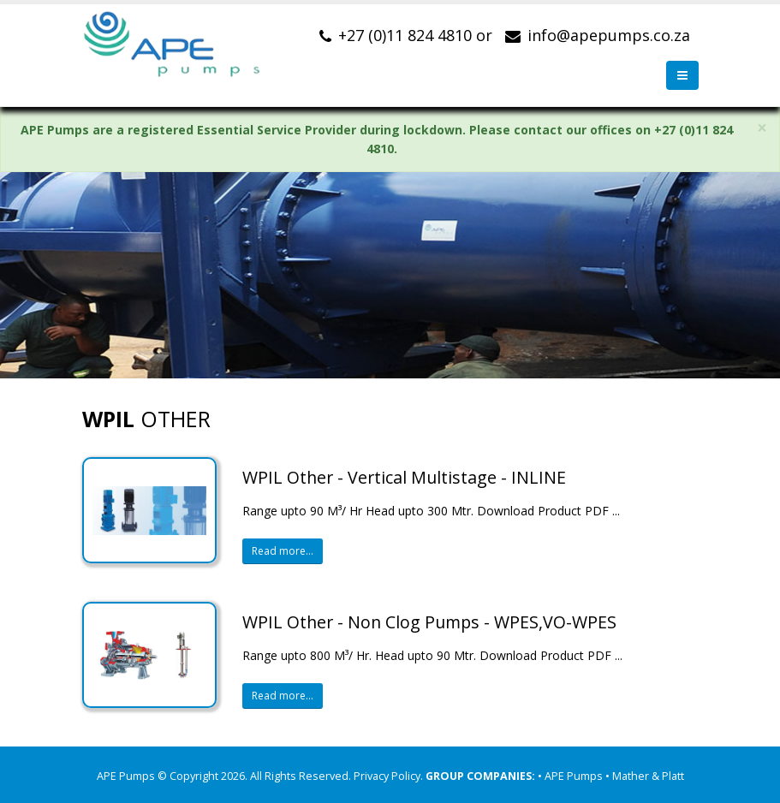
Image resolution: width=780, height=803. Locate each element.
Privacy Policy (387, 776)
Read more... (282, 551)
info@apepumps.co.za (608, 35)
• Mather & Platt (644, 776)
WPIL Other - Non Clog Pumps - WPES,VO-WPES (429, 621)
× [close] (762, 128)
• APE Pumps (571, 776)
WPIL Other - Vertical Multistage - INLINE (404, 477)
